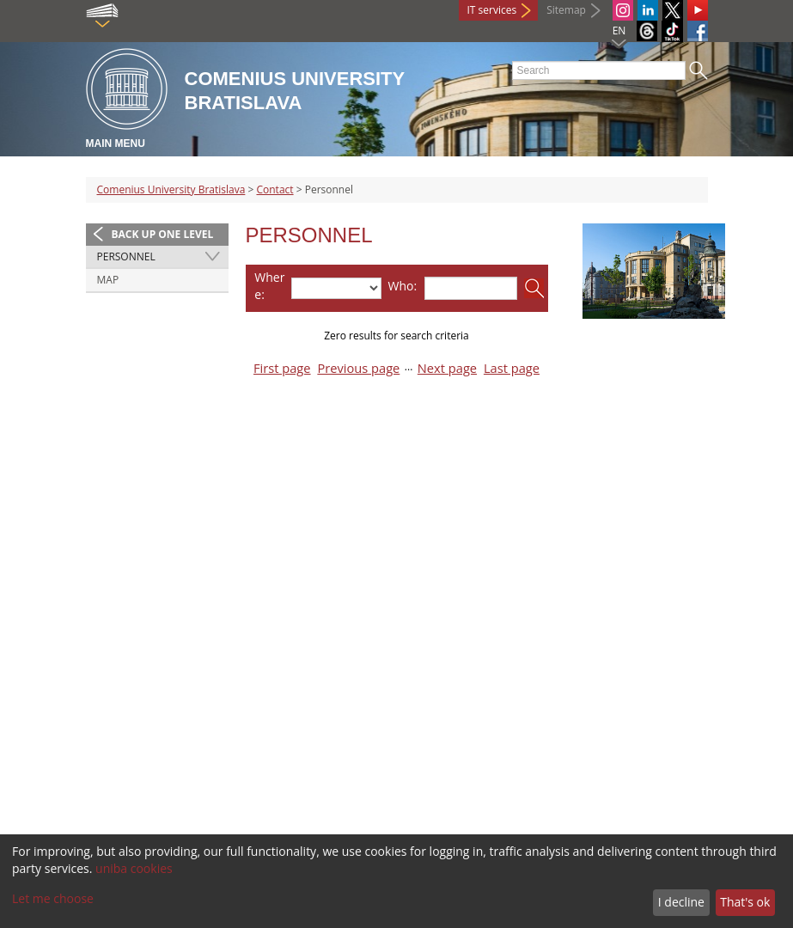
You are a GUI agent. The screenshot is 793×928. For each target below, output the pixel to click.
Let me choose (53, 898)
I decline (681, 902)
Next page (447, 368)
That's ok (745, 902)
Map (108, 279)
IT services (492, 10)
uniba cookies (134, 868)
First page (282, 368)
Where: (269, 285)
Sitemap (566, 10)
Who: (403, 286)
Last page (512, 368)
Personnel (126, 256)
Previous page (358, 368)
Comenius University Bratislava (171, 189)
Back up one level (163, 234)
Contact (274, 189)
